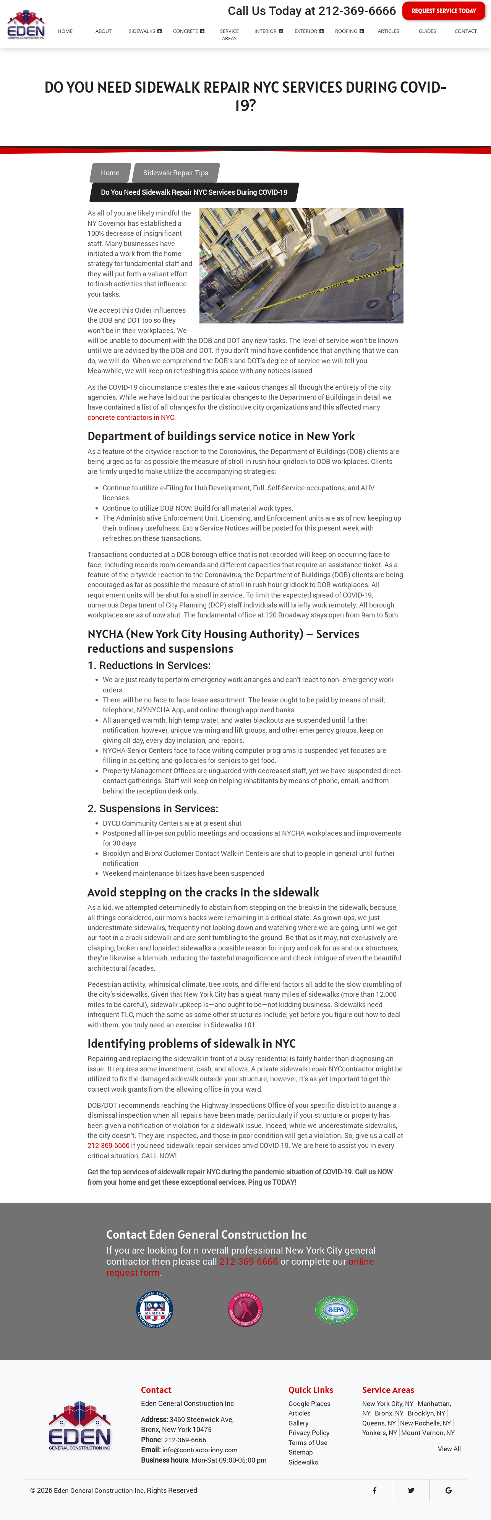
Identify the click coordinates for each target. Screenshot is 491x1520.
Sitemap (300, 1452)
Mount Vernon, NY (428, 1432)
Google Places (309, 1403)
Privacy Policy (309, 1432)
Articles (299, 1413)
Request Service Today (444, 11)
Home (110, 172)
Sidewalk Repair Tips (175, 172)
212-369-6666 (109, 1145)
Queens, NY (379, 1423)
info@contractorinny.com (200, 1449)
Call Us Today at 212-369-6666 (312, 10)
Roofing (349, 31)
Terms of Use (307, 1442)
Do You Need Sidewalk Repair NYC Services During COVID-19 (194, 192)
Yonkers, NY (379, 1432)
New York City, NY (387, 1403)
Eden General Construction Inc (99, 1490)
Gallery (298, 1423)
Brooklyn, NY (426, 1413)
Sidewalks (303, 1462)
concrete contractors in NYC (131, 417)
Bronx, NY (389, 1413)
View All (449, 1448)
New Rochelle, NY (425, 1423)
